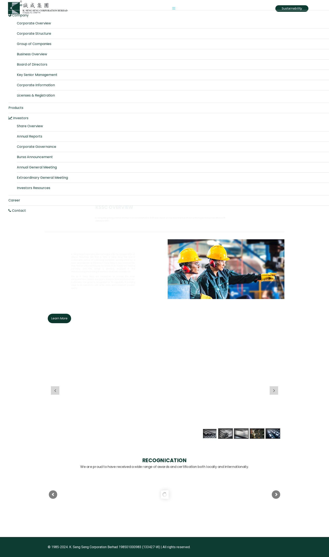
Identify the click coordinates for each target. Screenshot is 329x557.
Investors (18, 118)
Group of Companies (34, 43)
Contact (17, 210)
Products (15, 107)
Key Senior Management (37, 74)
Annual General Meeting (37, 167)
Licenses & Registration (36, 95)
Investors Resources (33, 187)
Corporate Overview (34, 23)
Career (14, 200)
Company (18, 15)
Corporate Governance (36, 146)
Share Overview (30, 126)
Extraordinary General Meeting (42, 177)
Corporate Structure (34, 33)
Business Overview (32, 54)
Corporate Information (36, 85)
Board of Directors (32, 64)
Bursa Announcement (35, 157)
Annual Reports (29, 136)
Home (15, 5)
